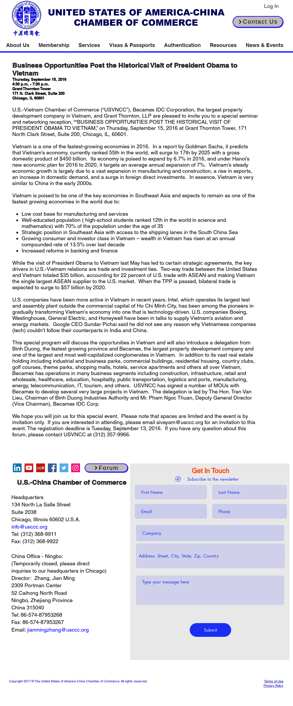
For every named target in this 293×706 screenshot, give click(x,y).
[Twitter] (64, 467)
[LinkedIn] (17, 467)
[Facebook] (52, 467)
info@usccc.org (29, 527)
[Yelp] (40, 467)
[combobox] (210, 555)
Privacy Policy (273, 686)
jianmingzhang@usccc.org (58, 630)
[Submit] (210, 630)
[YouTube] (29, 467)
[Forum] (106, 467)
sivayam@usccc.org (179, 422)
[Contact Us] (258, 21)
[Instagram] (75, 467)
